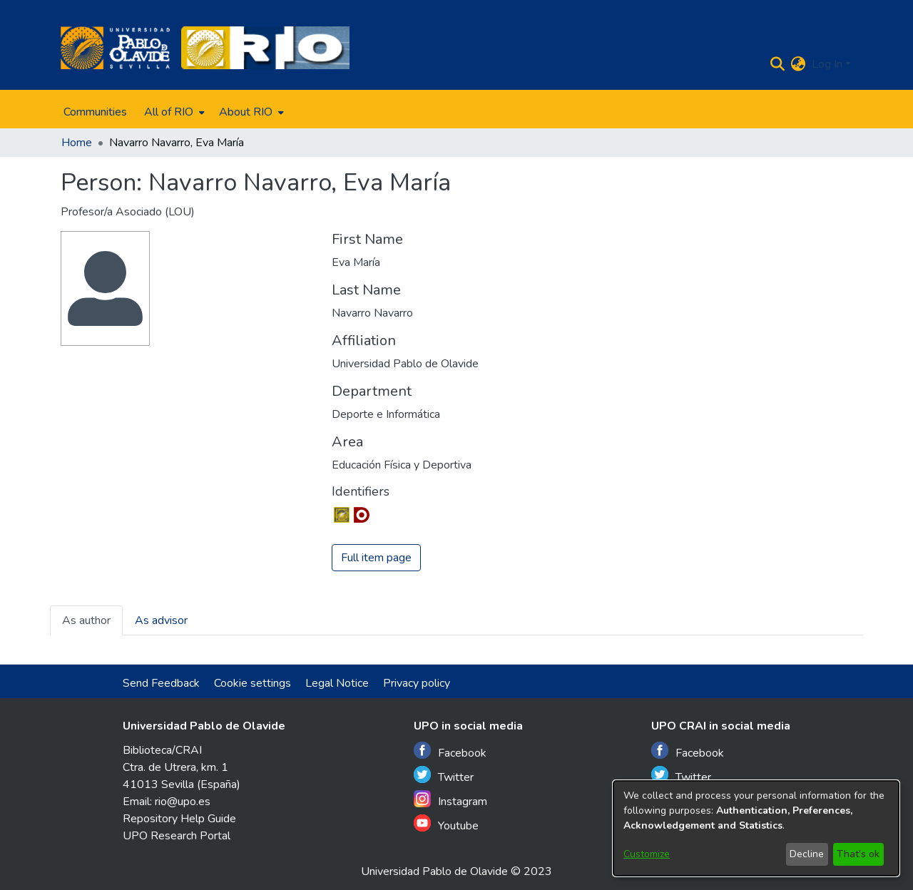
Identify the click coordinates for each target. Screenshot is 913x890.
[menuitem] (173, 112)
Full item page (376, 558)
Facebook (450, 751)
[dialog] (756, 828)
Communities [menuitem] (95, 112)
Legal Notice (337, 683)
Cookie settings (252, 683)
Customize (646, 854)
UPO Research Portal (176, 836)
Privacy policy (416, 683)
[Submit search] (778, 64)
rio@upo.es (182, 801)
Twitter (444, 775)
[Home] (115, 47)
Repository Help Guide (179, 819)
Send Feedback (161, 683)
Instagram (450, 799)
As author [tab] (86, 620)
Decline (807, 854)
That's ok (858, 854)
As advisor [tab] (161, 620)
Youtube (446, 824)
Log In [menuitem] (827, 64)
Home (76, 142)
